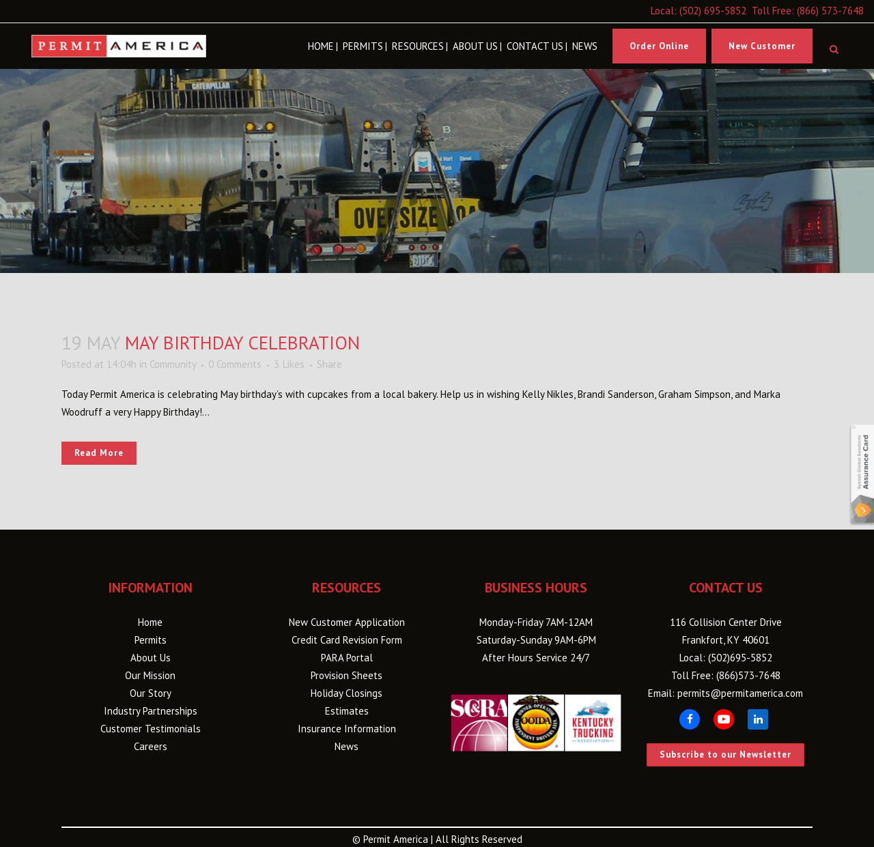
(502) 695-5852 (712, 10)
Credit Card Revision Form (347, 639)
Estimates (347, 710)
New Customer (762, 46)
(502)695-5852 (740, 657)
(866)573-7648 (748, 675)
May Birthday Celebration (242, 342)
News (346, 746)
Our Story (150, 693)
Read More (99, 453)
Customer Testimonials (150, 728)
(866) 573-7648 (830, 10)
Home (150, 622)
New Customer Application (347, 622)
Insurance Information (347, 728)
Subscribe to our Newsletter (725, 754)
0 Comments (235, 364)
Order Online (659, 46)
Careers (150, 746)
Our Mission (150, 675)
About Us (150, 657)
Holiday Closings (346, 693)
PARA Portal (347, 657)
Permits (151, 639)
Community (173, 364)
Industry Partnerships (150, 710)
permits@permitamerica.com (740, 693)
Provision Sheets (346, 675)
